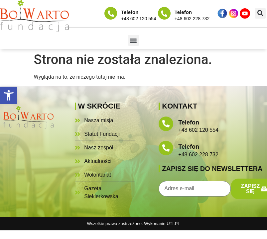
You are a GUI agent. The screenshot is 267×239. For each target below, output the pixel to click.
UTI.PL (173, 223)
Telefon (129, 12)
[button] (8, 95)
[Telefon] (110, 13)
